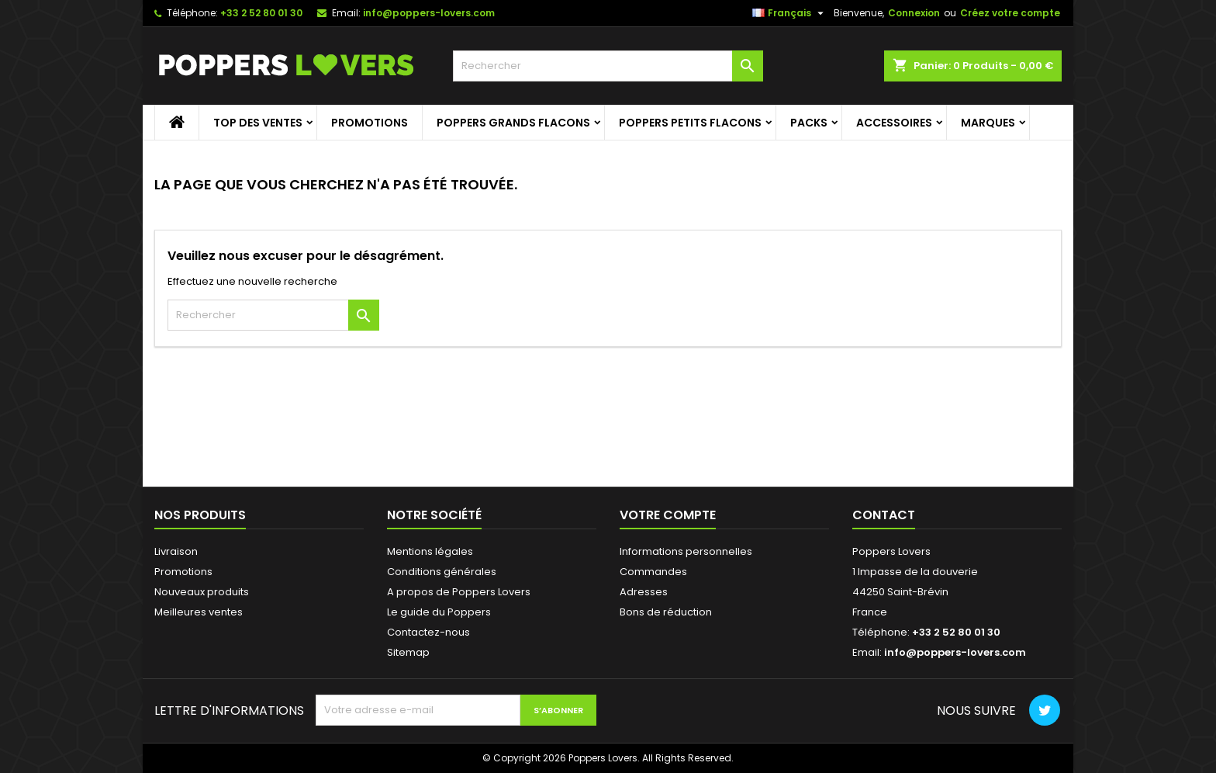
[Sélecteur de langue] (789, 13)
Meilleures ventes (198, 612)
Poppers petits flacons (690, 122)
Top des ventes (257, 122)
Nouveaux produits (201, 591)
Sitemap (408, 652)
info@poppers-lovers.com (429, 12)
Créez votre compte (1010, 12)
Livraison (176, 551)
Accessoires (894, 122)
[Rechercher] (608, 65)
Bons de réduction (666, 612)
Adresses (644, 591)
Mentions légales (430, 551)
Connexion (914, 12)
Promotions (369, 122)
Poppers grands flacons (513, 122)
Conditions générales (441, 571)
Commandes (653, 571)
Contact (883, 515)
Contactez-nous (428, 632)
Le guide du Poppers (439, 612)
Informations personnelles (686, 551)
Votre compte (668, 515)
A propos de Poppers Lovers (458, 591)
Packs (808, 122)
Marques (988, 122)
